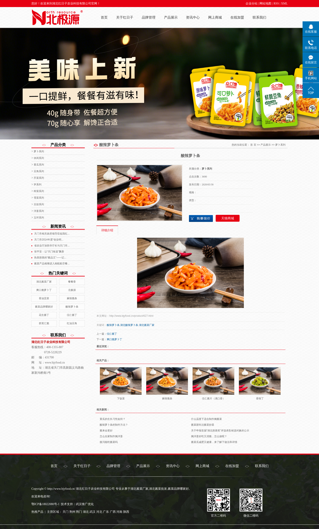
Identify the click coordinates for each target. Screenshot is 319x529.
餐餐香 (72, 281)
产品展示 (171, 17)
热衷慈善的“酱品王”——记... (50, 257)
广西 (113, 511)
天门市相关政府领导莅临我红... (52, 233)
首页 (104, 17)
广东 (106, 511)
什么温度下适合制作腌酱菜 (206, 419)
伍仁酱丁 (72, 315)
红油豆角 (72, 323)
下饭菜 (121, 398)
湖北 (86, 511)
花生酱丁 (44, 315)
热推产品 (37, 511)
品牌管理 (148, 17)
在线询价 (201, 218)
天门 (66, 511)
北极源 (72, 290)
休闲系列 (39, 158)
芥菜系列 (39, 177)
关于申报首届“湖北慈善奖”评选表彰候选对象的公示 (220, 430)
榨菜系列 (39, 191)
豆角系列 (39, 171)
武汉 (92, 511)
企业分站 (252, 3)
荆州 (72, 511)
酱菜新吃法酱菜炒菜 (202, 424)
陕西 (126, 511)
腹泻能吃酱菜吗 (109, 442)
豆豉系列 (39, 204)
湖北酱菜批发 (158, 488)
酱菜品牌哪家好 (44, 306)
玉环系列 (39, 217)
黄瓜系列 (39, 164)
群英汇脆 (44, 323)
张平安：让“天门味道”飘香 (49, 251)
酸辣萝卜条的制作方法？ (114, 424)
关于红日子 (124, 17)
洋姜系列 (39, 211)
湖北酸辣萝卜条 (129, 325)
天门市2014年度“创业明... (48, 239)
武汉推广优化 (85, 504)
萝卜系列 (39, 151)
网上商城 (215, 17)
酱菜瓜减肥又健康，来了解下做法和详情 (214, 442)
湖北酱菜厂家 (44, 281)
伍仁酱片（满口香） (213, 398)
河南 (119, 511)
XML (284, 3)
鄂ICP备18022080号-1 (45, 504)
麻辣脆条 (72, 298)
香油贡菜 (44, 298)
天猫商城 (227, 218)
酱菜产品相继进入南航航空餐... (52, 263)
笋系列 (37, 184)
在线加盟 (237, 17)
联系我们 (259, 17)
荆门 (79, 511)
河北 (99, 511)
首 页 (253, 144)
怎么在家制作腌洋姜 (111, 436)
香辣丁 (260, 398)
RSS (276, 3)
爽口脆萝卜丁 (44, 290)
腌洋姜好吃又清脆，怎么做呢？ (209, 436)
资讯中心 (193, 17)
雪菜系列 (39, 197)
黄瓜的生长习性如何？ (112, 419)
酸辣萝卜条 (72, 306)
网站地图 (265, 3)
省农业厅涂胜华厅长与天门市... (52, 245)
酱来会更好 (106, 430)
